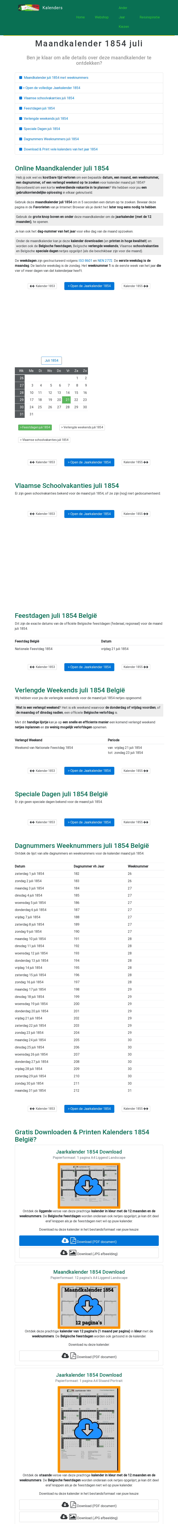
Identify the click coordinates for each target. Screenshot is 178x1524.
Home (80, 17)
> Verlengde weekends (82, 427)
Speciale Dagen (39, 129)
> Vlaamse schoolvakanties (44, 439)
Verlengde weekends (43, 119)
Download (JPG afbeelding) (89, 1252)
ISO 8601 (85, 261)
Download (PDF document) (89, 1240)
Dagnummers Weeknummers (49, 139)
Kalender (42, 286)
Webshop (102, 17)
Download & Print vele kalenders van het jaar (58, 149)
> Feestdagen (35, 427)
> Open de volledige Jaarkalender (49, 88)
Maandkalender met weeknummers (53, 78)
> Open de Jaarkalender (89, 286)
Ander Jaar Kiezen (124, 17)
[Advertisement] (89, 325)
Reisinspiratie (150, 17)
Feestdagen (37, 108)
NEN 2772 (105, 261)
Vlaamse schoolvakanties (46, 98)
